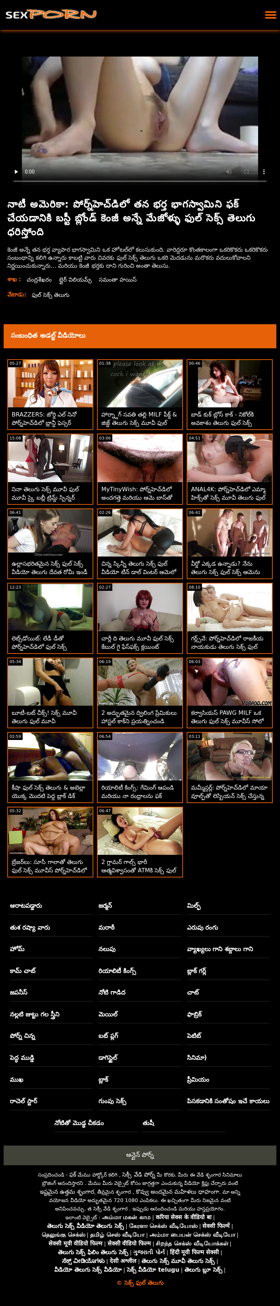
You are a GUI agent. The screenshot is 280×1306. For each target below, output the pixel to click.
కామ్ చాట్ (22, 970)
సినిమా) (197, 1057)
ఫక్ (72, 1174)
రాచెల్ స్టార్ (23, 1101)
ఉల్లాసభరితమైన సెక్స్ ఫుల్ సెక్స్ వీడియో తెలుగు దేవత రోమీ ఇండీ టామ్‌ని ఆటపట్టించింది (50, 572)
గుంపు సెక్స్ (112, 1101)
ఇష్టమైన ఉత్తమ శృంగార (67, 1191)
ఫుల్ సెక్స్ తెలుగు (51, 294)
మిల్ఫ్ (194, 905)
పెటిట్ (194, 1035)
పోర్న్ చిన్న (22, 1035)
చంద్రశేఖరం (39, 279)
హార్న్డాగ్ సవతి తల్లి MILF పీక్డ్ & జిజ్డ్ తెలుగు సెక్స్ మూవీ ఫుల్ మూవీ (139, 423)
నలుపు (107, 949)
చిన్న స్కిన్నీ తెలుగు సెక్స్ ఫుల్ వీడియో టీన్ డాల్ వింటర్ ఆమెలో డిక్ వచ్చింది (138, 572)
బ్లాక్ (103, 1079)
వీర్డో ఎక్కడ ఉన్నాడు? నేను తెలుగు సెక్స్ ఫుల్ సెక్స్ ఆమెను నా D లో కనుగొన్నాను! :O (225, 572)
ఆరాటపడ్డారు (26, 905)
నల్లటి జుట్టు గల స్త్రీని (34, 1014)
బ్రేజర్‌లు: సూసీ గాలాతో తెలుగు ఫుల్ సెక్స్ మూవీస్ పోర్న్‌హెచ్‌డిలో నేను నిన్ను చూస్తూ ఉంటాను (49, 870)
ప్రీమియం (198, 1079)
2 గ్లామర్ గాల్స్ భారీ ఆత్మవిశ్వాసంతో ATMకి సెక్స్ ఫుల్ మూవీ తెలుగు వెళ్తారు (138, 870)
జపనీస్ (18, 992)
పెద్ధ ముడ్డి (22, 1057)
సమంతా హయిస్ (119, 279)
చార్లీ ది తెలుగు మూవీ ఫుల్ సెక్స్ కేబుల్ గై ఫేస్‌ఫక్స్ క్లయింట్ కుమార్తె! (137, 647)
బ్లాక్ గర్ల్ (196, 970)
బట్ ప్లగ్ (108, 1035)
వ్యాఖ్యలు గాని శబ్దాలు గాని (220, 949)
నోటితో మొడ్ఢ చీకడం (79, 1123)
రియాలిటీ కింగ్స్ (117, 970)
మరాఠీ (106, 927)
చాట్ (193, 992)
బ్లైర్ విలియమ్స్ (76, 279)
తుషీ (148, 1123)
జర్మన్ (105, 905)
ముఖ (16, 1079)
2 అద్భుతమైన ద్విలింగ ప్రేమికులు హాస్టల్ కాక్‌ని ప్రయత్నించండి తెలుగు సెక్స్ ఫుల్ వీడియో (139, 721)
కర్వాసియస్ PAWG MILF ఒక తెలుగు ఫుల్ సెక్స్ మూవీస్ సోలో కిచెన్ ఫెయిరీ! (227, 721)
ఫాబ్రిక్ (194, 1014)
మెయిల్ (107, 1014)
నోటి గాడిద (111, 992)
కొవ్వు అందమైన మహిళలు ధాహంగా (177, 1191)
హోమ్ (17, 949)
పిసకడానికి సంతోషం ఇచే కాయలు (228, 1101)
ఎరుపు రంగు (202, 927)
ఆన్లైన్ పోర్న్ (140, 1154)
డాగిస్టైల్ (107, 1057)
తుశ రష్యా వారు (30, 927)
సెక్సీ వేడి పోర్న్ (138, 1174)
